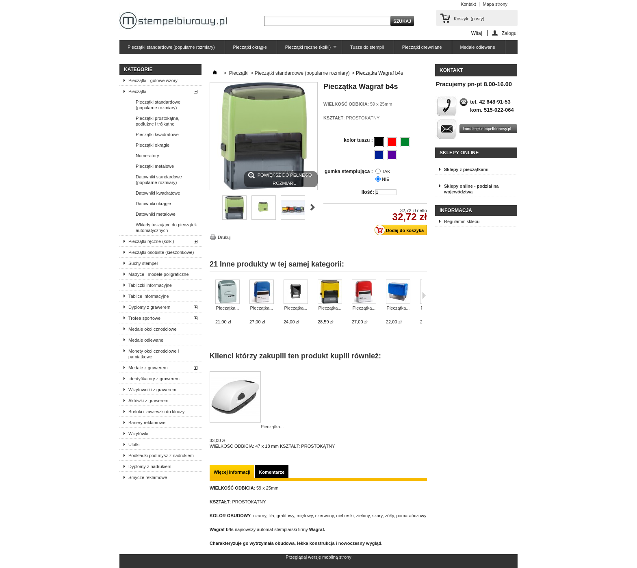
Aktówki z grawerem (148, 400)
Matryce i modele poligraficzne (158, 274)
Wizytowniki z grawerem (152, 389)
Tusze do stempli (367, 47)
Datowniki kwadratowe (158, 193)
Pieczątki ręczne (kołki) (307, 49)
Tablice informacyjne (148, 296)
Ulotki (134, 444)
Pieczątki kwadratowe (157, 134)
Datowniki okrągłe (153, 203)
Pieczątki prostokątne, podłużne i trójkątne (158, 121)
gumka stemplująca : (349, 171)
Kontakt (468, 4)
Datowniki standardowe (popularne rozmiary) (159, 179)
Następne (312, 207)
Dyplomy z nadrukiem (149, 466)
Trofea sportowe (144, 318)
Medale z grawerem (148, 367)
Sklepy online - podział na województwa (471, 189)
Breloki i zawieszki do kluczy (156, 411)
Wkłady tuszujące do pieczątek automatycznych (166, 227)
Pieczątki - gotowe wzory (153, 80)
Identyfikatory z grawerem (154, 378)
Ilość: (368, 192)
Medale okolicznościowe (152, 329)
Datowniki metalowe (156, 214)
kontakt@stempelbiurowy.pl (487, 129)
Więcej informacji (232, 472)
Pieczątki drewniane (422, 47)
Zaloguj (510, 33)
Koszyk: (469, 18)
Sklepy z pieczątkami (466, 169)
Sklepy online (459, 153)
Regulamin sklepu (461, 221)
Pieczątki (137, 91)
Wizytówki (138, 433)
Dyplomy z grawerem (149, 307)
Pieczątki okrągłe (250, 47)
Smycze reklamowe (147, 477)
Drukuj (224, 237)
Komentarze (271, 472)
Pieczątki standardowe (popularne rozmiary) (171, 47)
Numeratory (147, 155)
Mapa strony (495, 4)
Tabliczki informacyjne (150, 285)
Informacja (456, 210)
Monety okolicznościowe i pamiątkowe (153, 354)
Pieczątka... (227, 308)
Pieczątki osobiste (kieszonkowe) (161, 252)
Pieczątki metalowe (155, 166)
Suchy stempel (143, 263)
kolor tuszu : (359, 140)
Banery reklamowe (146, 422)
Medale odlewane (477, 47)
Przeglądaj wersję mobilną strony (318, 557)
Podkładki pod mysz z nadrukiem (161, 455)
